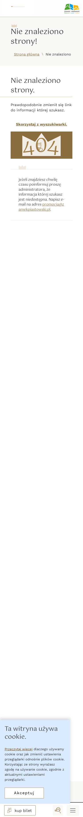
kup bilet (19, 810)
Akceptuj (24, 792)
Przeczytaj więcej (19, 749)
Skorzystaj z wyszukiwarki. (41, 124)
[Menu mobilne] (73, 810)
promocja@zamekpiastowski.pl (41, 207)
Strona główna (26, 54)
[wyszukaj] (58, 810)
